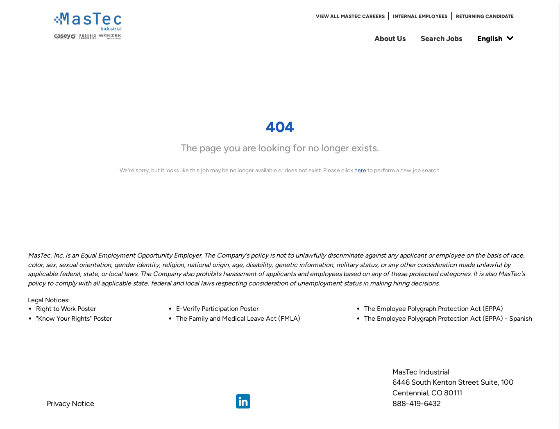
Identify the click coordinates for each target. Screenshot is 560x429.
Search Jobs (442, 38)
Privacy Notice (70, 403)
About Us (390, 38)
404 (280, 126)
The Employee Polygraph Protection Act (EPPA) (433, 309)
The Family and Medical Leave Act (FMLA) (238, 318)
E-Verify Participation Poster (217, 309)
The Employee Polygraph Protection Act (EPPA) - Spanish (448, 318)
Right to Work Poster (66, 309)
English (495, 38)
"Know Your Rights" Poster (74, 318)
